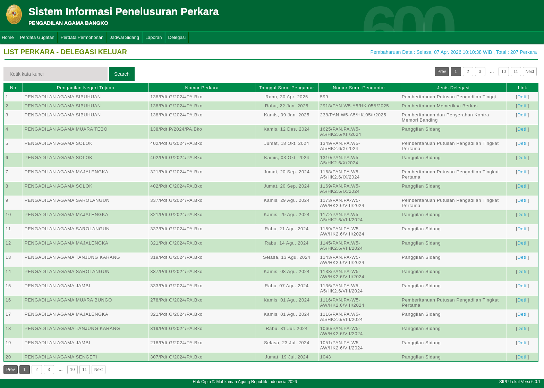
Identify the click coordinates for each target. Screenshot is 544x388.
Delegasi (177, 37)
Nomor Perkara (202, 87)
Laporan (153, 37)
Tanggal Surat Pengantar (286, 87)
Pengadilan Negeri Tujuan (85, 87)
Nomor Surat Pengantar (359, 87)
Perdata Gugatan (37, 37)
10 (503, 71)
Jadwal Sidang (124, 37)
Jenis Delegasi (453, 87)
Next (530, 71)
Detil (523, 96)
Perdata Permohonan (82, 37)
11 (515, 71)
